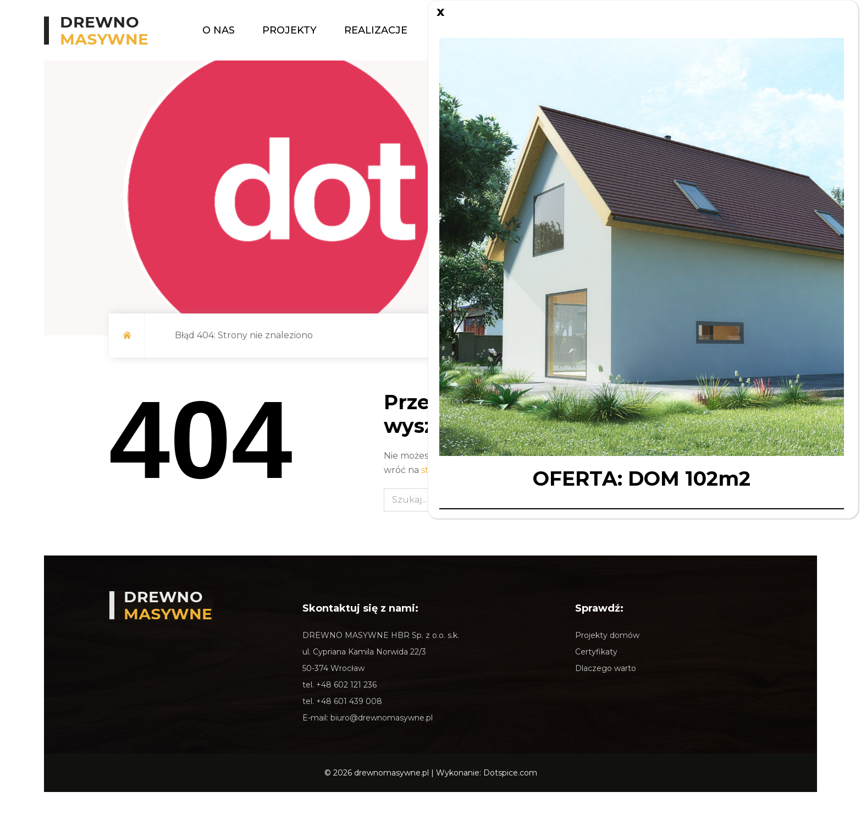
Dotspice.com (510, 773)
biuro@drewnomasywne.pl (381, 718)
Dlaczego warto (605, 668)
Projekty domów (607, 635)
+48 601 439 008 (349, 701)
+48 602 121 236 (346, 685)
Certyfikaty (596, 652)
